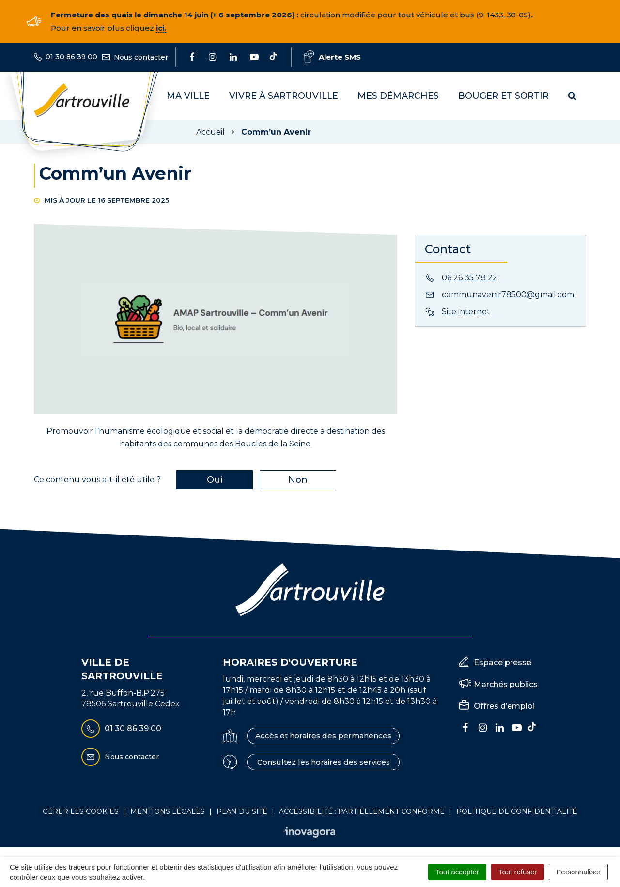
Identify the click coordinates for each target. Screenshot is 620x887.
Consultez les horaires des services (323, 761)
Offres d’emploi (504, 706)
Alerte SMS (332, 56)
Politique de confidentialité (516, 811)
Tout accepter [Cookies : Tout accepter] (457, 872)
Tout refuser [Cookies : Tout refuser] (517, 872)
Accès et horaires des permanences (323, 735)
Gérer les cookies (81, 811)
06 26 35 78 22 (469, 277)
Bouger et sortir (503, 96)
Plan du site (242, 811)
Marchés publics (506, 684)
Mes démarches (398, 96)
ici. (161, 27)
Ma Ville (188, 96)
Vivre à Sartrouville (283, 96)
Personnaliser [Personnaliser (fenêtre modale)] (578, 872)
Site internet (466, 311)
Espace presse (502, 662)
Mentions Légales (167, 811)
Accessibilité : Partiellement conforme (362, 811)
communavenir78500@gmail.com (508, 294)
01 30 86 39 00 (121, 728)
